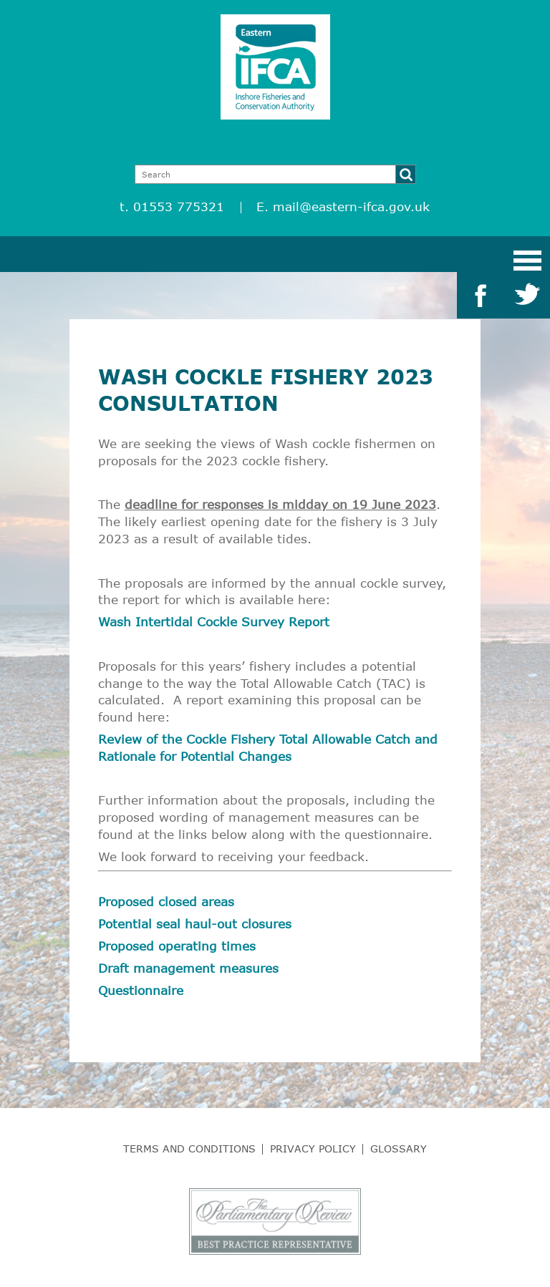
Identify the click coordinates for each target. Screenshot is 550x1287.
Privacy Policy (313, 1148)
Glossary (398, 1148)
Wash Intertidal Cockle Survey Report (213, 621)
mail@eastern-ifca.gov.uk (351, 206)
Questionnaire (140, 990)
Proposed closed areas (166, 901)
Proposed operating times (177, 945)
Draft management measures (188, 968)
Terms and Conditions (189, 1148)
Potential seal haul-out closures (194, 923)
